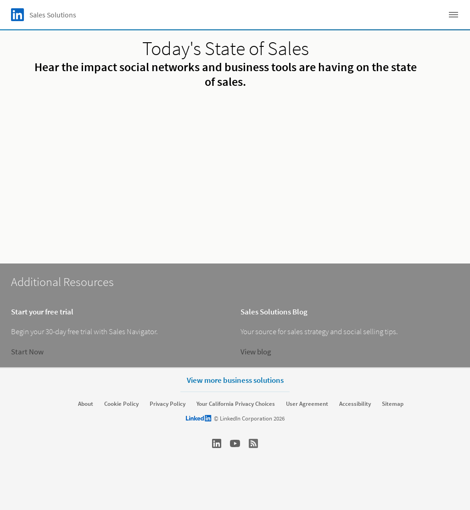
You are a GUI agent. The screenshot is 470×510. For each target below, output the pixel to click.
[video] (234, 172)
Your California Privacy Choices (235, 404)
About (85, 404)
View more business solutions (235, 380)
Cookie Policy (121, 404)
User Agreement (307, 404)
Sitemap (392, 404)
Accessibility (355, 404)
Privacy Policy (167, 404)
